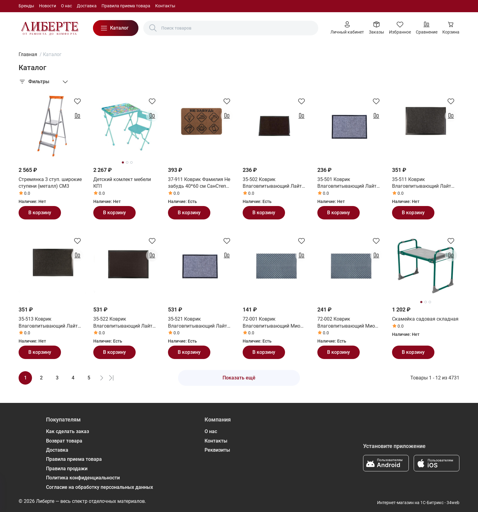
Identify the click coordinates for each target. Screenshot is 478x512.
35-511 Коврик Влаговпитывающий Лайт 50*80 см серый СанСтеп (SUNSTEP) (421, 183)
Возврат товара (64, 441)
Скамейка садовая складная (425, 319)
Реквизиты (217, 450)
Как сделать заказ (67, 431)
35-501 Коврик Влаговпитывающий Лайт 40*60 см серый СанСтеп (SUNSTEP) (346, 183)
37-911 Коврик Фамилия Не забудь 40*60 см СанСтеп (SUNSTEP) (199, 183)
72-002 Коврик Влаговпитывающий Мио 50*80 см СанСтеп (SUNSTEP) (350, 322)
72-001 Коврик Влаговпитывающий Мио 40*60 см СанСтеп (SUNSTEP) (276, 322)
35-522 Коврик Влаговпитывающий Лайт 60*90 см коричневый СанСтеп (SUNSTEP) (122, 322)
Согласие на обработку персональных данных (99, 487)
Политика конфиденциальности (83, 478)
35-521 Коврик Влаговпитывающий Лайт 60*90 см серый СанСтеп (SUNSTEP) (197, 322)
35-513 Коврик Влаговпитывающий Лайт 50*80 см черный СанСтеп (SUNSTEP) (48, 322)
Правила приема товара (126, 5)
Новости (47, 5)
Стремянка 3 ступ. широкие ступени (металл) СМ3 (50, 182)
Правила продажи (66, 468)
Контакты (165, 5)
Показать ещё (239, 378)
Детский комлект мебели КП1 (122, 182)
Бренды (26, 5)
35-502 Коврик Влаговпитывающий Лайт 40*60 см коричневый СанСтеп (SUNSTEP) (272, 183)
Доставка (87, 5)
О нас (66, 5)
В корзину (39, 212)
